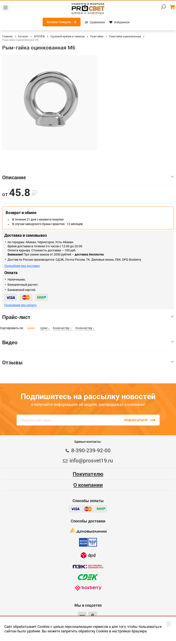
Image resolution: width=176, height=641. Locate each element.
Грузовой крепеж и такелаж (67, 36)
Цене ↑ (32, 328)
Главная (7, 36)
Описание (88, 177)
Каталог (23, 36)
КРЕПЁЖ (39, 36)
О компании (88, 484)
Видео (88, 342)
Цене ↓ (45, 328)
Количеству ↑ (62, 328)
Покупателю (88, 473)
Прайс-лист (88, 317)
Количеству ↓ (85, 328)
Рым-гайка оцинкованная (125, 36)
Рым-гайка (96, 36)
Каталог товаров (61, 22)
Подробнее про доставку (22, 266)
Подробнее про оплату (20, 305)
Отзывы (88, 362)
